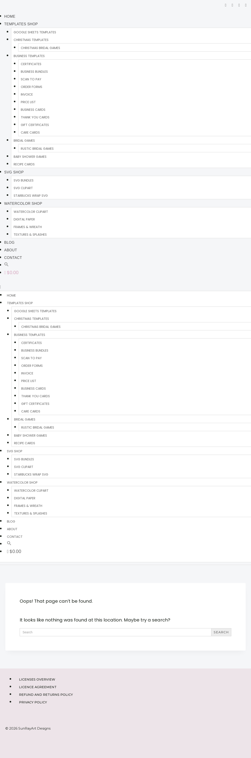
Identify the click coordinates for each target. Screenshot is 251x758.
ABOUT (10, 250)
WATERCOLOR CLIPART (31, 211)
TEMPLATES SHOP (21, 24)
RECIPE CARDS (24, 164)
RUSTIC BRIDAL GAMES (37, 148)
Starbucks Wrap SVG (31, 195)
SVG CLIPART (23, 188)
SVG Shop (14, 172)
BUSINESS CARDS (33, 109)
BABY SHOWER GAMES (30, 156)
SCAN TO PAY (31, 79)
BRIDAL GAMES (24, 140)
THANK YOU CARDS (35, 117)
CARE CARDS (30, 132)
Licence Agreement (38, 687)
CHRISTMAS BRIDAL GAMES (40, 48)
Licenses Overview (37, 679)
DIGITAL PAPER (24, 219)
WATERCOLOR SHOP (23, 203)
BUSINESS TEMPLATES (29, 56)
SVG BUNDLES (24, 180)
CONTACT (13, 258)
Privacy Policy (33, 702)
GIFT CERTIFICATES (35, 125)
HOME (9, 16)
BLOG (9, 242)
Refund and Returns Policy (46, 695)
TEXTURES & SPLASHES (30, 234)
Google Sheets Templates (35, 32)
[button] (6, 265)
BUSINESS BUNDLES (34, 71)
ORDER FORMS (31, 87)
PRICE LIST (28, 102)
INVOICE (27, 94)
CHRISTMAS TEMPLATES (31, 40)
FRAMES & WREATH (28, 227)
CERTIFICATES (31, 64)
